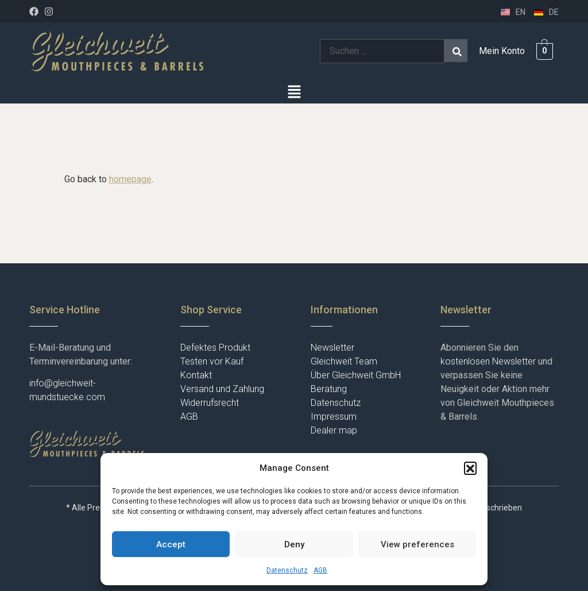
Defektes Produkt (215, 347)
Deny (294, 544)
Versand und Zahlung (222, 388)
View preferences (417, 544)
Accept (170, 544)
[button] (470, 468)
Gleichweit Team (344, 361)
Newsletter (332, 347)
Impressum (334, 416)
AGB (320, 570)
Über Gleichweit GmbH (356, 375)
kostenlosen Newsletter (488, 361)
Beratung (329, 388)
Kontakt (196, 375)
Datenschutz (287, 570)
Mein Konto (502, 50)
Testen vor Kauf (211, 361)
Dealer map (334, 430)
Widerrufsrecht (209, 402)
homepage (130, 179)
